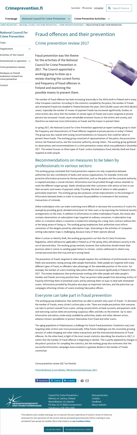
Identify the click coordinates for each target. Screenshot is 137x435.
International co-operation (13, 60)
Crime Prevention (8, 25)
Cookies (96, 398)
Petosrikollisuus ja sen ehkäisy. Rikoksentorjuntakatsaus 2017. (66, 369)
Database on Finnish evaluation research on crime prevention (11, 76)
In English (98, 8)
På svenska (87, 8)
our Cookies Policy (81, 421)
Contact (4, 85)
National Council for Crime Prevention (37, 25)
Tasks (3, 42)
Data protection (100, 395)
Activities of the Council (12, 54)
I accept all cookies (53, 429)
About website (99, 404)
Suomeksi (75, 8)
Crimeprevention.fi (24, 8)
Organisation (6, 48)
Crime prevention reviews (71, 25)
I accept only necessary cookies (78, 429)
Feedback (96, 401)
